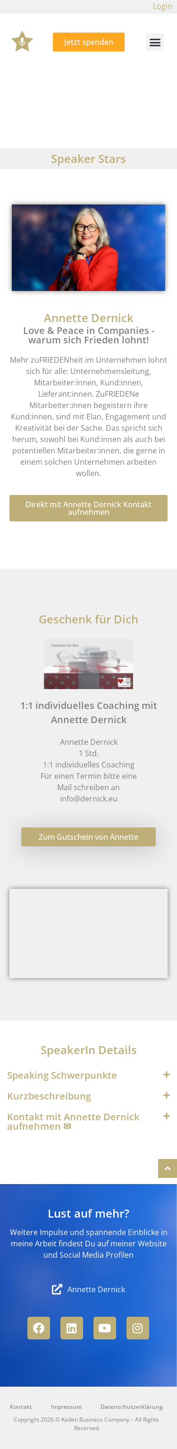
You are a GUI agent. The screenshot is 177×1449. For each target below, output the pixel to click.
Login (162, 6)
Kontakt (21, 1407)
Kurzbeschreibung (49, 1096)
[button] (155, 42)
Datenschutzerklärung (132, 1407)
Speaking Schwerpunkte (62, 1075)
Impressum (66, 1407)
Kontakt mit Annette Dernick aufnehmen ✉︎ (73, 1121)
